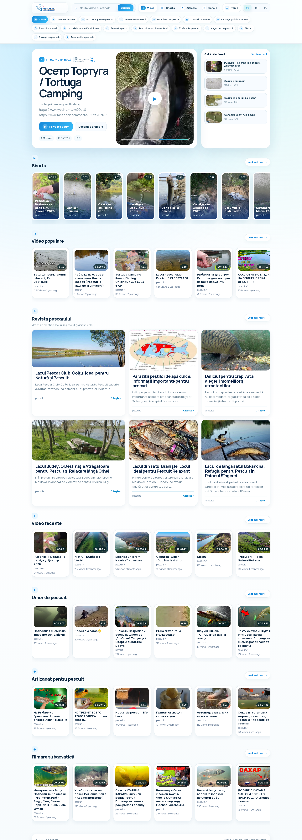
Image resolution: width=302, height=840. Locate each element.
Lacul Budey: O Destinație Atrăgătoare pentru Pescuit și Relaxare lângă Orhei (72, 465)
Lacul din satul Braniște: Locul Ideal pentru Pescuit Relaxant (161, 465)
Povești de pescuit (68, 37)
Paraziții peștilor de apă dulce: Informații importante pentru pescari (161, 381)
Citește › (116, 399)
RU (256, 8)
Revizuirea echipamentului (160, 28)
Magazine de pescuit (234, 28)
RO (247, 8)
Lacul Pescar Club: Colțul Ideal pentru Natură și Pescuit (72, 377)
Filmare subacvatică (140, 19)
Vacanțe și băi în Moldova (248, 19)
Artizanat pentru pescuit (101, 19)
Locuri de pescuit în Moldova (85, 28)
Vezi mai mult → (258, 162)
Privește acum (56, 126)
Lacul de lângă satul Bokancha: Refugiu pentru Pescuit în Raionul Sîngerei (235, 468)
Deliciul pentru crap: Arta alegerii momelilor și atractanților (229, 381)
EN (265, 8)
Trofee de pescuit (198, 28)
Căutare (126, 8)
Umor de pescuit (65, 19)
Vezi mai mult (259, 54)
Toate (40, 19)
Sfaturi (41, 37)
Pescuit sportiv (123, 28)
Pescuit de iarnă (46, 28)
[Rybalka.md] (50, 7)
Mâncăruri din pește (176, 19)
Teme (231, 8)
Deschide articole (90, 126)
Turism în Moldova (210, 19)
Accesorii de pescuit (103, 37)
